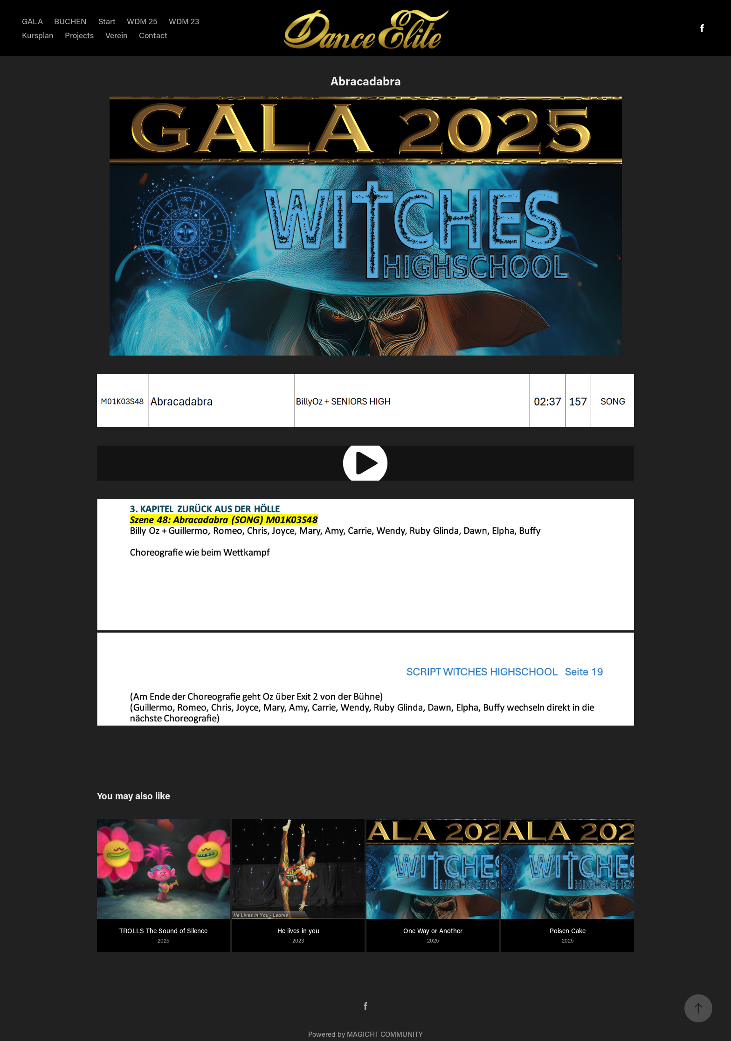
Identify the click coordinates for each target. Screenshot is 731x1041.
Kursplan (38, 35)
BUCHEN (70, 21)
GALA (32, 21)
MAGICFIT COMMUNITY (385, 1034)
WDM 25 (142, 21)
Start (107, 21)
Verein (116, 35)
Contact (153, 35)
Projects (79, 35)
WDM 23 (184, 21)
